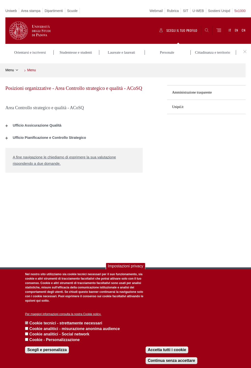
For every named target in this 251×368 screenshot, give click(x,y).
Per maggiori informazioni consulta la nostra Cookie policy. (63, 314)
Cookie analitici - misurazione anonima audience (74, 329)
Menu (9, 70)
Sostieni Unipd (219, 11)
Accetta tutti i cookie (167, 350)
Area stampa (30, 11)
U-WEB (198, 11)
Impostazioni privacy (125, 266)
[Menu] (219, 30)
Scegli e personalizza (47, 350)
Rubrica (173, 11)
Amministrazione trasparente (192, 92)
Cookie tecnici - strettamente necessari (65, 323)
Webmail (156, 11)
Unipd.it (177, 107)
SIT (185, 11)
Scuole (72, 11)
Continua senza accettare (171, 360)
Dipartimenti (54, 11)
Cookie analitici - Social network (59, 334)
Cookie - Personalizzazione (54, 340)
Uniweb (11, 11)
